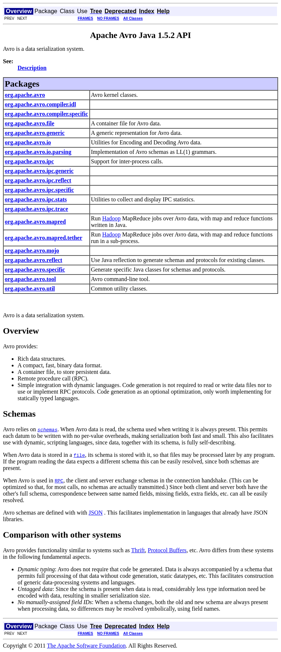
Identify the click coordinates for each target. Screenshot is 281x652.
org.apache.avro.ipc (29, 161)
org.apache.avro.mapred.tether (43, 238)
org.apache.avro (25, 95)
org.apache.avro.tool (30, 279)
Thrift (138, 550)
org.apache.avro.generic (35, 133)
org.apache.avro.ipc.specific (39, 190)
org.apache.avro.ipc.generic (39, 171)
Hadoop (111, 218)
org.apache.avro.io (28, 142)
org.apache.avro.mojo (32, 250)
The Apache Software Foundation (86, 645)
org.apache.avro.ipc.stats (36, 199)
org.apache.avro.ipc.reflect (38, 180)
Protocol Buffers (167, 550)
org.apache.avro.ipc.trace (36, 209)
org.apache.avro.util (30, 288)
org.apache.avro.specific (35, 269)
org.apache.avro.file (29, 123)
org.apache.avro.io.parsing (38, 152)
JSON (95, 512)
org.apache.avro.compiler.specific (46, 114)
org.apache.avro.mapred (35, 222)
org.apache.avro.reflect (33, 260)
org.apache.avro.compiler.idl (40, 104)
